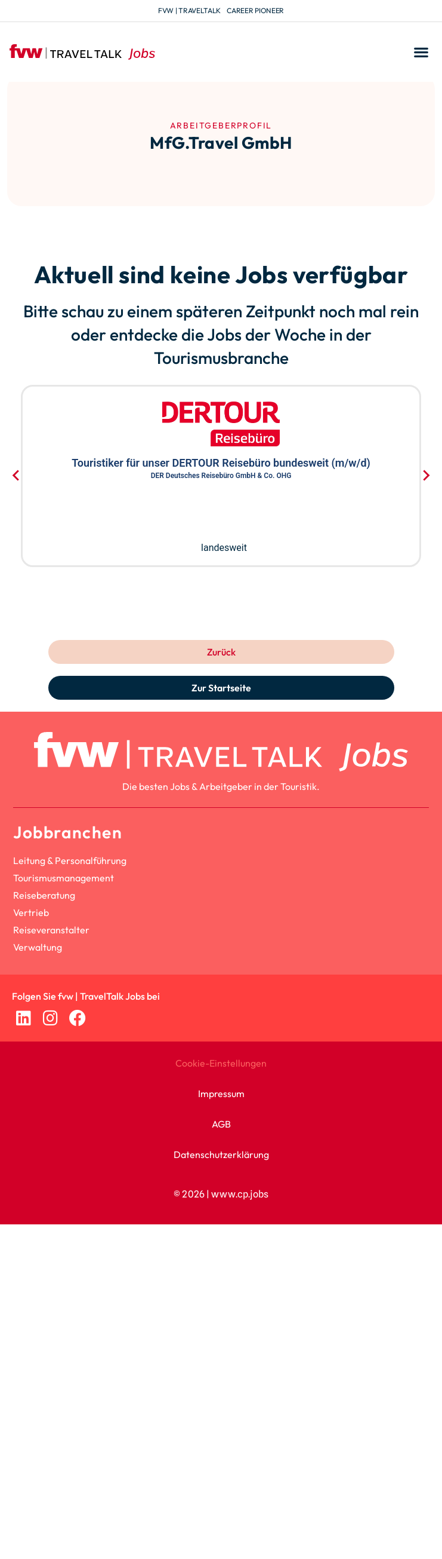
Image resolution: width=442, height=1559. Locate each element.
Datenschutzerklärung (221, 1154)
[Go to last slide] (16, 475)
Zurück (221, 652)
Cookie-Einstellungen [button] (221, 1063)
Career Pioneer (255, 10)
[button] (420, 52)
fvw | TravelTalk (189, 10)
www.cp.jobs (239, 1194)
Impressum (221, 1093)
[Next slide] (425, 475)
